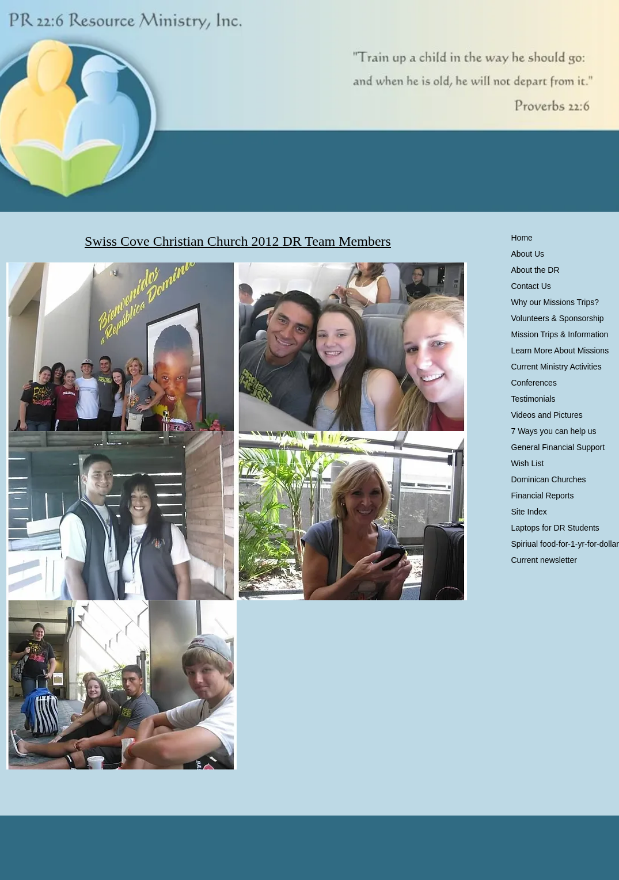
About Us (528, 253)
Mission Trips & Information (560, 334)
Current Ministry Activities (556, 366)
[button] (121, 347)
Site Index (529, 511)
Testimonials (533, 398)
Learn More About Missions (560, 350)
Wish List (527, 463)
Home (522, 237)
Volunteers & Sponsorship (557, 318)
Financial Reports (542, 495)
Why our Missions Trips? (555, 302)
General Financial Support (558, 447)
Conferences (534, 382)
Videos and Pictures (547, 415)
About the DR (535, 270)
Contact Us (531, 286)
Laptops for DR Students (555, 527)
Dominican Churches (548, 479)
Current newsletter (544, 560)
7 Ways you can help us (554, 431)
